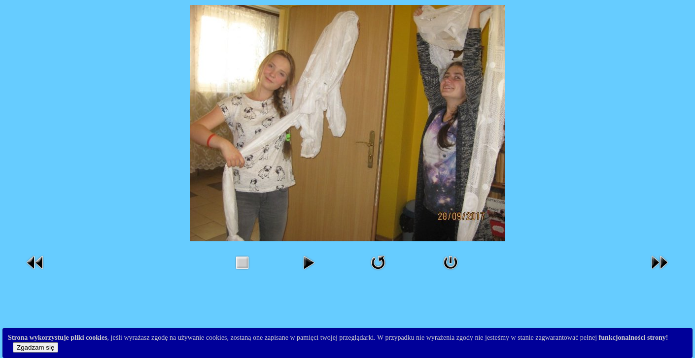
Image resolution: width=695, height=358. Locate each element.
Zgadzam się (35, 347)
